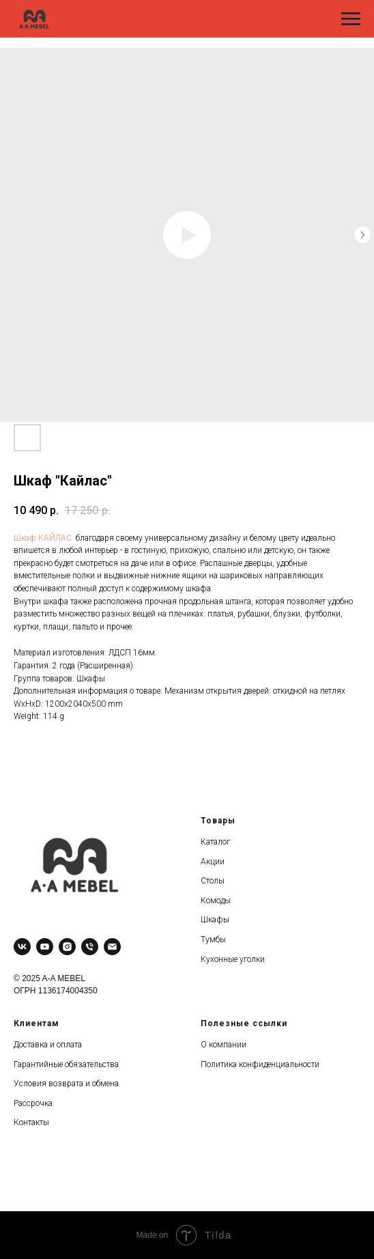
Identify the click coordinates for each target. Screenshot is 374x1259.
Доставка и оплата (48, 1044)
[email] (112, 946)
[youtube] (44, 946)
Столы (213, 881)
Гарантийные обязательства (66, 1064)
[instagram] (67, 946)
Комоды (216, 900)
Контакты (31, 1122)
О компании (223, 1044)
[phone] (89, 946)
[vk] (22, 946)
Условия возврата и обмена (66, 1083)
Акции (213, 861)
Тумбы (213, 939)
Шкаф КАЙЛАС (43, 538)
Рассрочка (33, 1103)
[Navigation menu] (350, 19)
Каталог (215, 842)
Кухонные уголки (233, 959)
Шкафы (215, 919)
